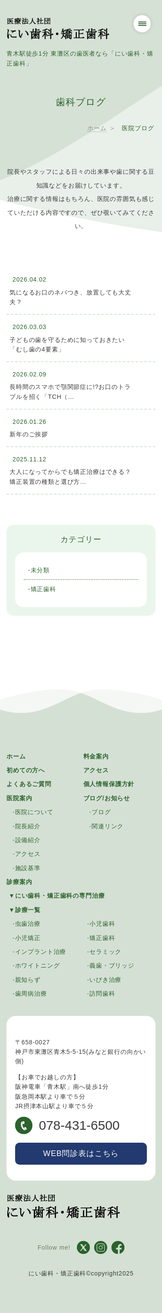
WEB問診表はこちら (81, 1153)
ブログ (101, 811)
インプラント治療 (41, 951)
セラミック (105, 951)
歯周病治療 (31, 993)
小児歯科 (102, 923)
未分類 (40, 570)
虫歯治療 (28, 923)
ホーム (16, 756)
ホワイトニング (37, 965)
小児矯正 (28, 937)
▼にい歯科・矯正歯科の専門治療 (57, 895)
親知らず (28, 979)
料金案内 (96, 756)
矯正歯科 (43, 589)
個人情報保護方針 (109, 783)
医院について (34, 811)
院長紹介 (28, 826)
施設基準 (28, 868)
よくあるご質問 (28, 783)
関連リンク (108, 826)
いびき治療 (105, 979)
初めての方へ (25, 770)
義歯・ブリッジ (111, 965)
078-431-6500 (67, 1125)
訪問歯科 (102, 993)
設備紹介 (28, 840)
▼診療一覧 (25, 909)
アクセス (96, 770)
